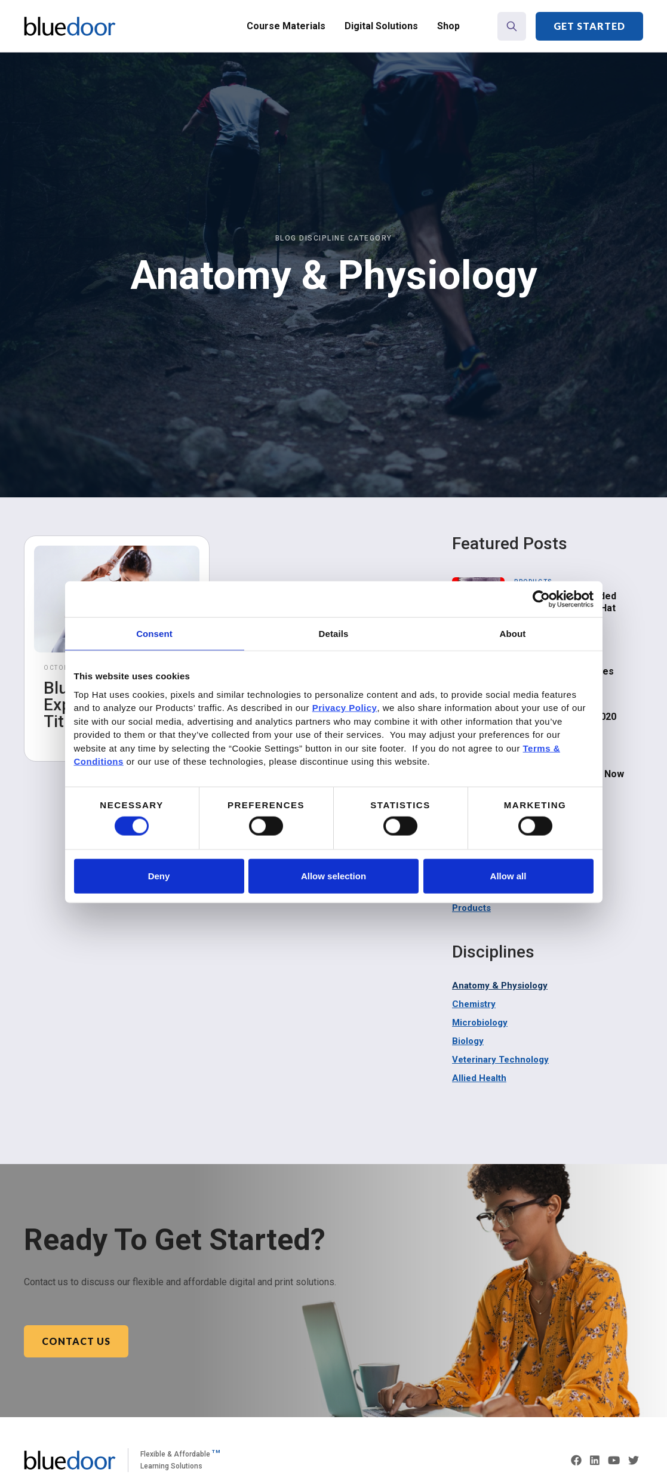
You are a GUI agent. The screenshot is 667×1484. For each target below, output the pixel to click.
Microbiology (480, 1022)
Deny (159, 875)
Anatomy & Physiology (500, 985)
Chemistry (474, 1004)
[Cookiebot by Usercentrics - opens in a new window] (541, 599)
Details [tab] (334, 634)
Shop (448, 26)
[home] (70, 26)
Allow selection (333, 875)
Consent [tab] (154, 634)
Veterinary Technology (500, 1059)
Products (471, 908)
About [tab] (513, 634)
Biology (468, 1041)
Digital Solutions (381, 26)
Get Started (589, 26)
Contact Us (76, 1341)
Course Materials (286, 26)
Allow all (508, 875)
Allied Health (479, 1078)
